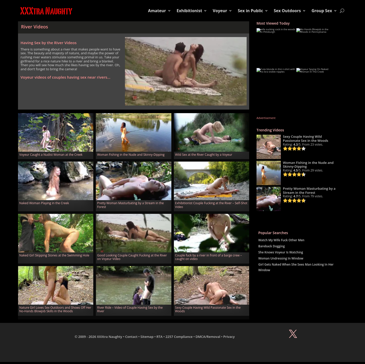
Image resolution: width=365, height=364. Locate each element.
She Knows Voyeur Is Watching (280, 252)
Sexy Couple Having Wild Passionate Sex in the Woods (208, 309)
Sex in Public (250, 10)
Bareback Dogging (271, 246)
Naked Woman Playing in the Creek (44, 203)
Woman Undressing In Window (280, 258)
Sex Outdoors (287, 10)
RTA (159, 336)
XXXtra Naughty (109, 336)
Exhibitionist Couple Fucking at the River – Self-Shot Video (211, 205)
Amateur (157, 10)
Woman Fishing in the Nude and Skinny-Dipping (131, 154)
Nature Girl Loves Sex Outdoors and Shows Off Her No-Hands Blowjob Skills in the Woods (55, 309)
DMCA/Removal (208, 336)
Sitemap (146, 336)
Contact (131, 336)
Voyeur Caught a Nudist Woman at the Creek (50, 154)
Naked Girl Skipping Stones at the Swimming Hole (54, 255)
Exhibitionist (189, 10)
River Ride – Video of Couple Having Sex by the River (129, 309)
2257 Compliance (179, 336)
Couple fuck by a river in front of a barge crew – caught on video (208, 257)
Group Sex (322, 10)
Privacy (229, 336)
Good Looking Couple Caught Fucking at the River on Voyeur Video (132, 257)
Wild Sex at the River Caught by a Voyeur (203, 154)
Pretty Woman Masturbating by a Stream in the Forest (130, 205)
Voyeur (220, 10)
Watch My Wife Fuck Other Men (281, 240)
